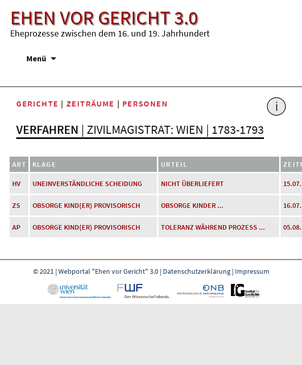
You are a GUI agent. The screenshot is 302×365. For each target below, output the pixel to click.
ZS (16, 205)
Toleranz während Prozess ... (213, 227)
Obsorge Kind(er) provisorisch (86, 205)
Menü (36, 58)
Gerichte (37, 103)
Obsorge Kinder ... (192, 205)
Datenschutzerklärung (196, 271)
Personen (145, 103)
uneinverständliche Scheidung (87, 183)
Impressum (252, 271)
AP (16, 227)
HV (16, 183)
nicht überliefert (192, 183)
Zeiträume (90, 103)
